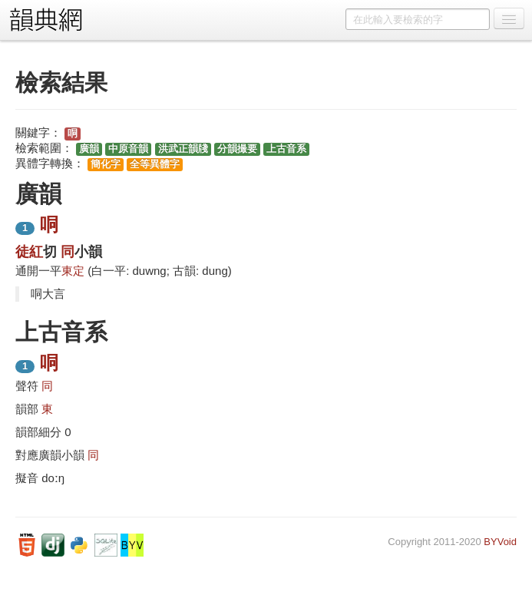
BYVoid (500, 541)
